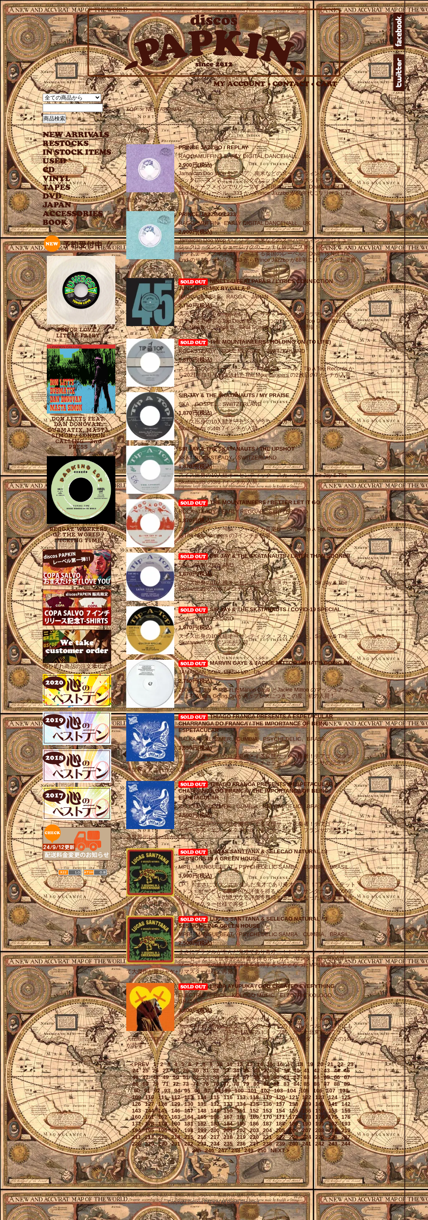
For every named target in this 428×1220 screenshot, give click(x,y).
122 (306, 1097)
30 (196, 1070)
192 (332, 1123)
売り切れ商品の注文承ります (78, 663)
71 (165, 1084)
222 (280, 1137)
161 (149, 1117)
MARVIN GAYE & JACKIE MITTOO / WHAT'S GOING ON (281, 663)
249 (248, 1150)
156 (306, 1111)
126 (136, 1104)
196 (162, 1130)
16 (280, 1064)
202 (241, 1130)
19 (310, 1064)
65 (327, 1077)
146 (176, 1111)
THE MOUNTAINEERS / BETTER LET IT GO (265, 502)
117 (241, 1097)
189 (293, 1123)
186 (254, 1123)
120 (280, 1097)
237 (254, 1144)
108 (344, 1090)
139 (306, 1104)
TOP (132, 109)
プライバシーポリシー (290, 1195)
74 (196, 1084)
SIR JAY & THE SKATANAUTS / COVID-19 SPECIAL (275, 609)
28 (175, 1070)
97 (207, 1090)
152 (254, 1111)
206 (293, 1130)
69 (145, 1084)
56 (236, 1077)
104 (291, 1090)
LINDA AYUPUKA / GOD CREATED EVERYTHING (272, 986)
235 (228, 1144)
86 (316, 1084)
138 (293, 1104)
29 (186, 1070)
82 (276, 1084)
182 (201, 1123)
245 (196, 1150)
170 (267, 1117)
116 (228, 1097)
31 (206, 1070)
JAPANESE (71, 205)
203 (254, 1130)
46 (135, 1077)
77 (226, 1084)
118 (254, 1097)
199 (201, 1130)
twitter (398, 72)
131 (201, 1104)
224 (306, 1137)
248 (235, 1150)
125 (346, 1097)
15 (270, 1064)
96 (197, 1090)
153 (267, 1111)
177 (136, 1123)
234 (214, 1144)
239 (280, 1144)
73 (186, 1084)
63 (306, 1077)
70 (155, 1084)
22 (340, 1064)
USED (71, 161)
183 (214, 1123)
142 (346, 1104)
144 (149, 1111)
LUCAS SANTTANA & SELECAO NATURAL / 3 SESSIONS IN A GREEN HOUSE (252, 855)
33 (226, 1070)
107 (331, 1090)
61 (286, 1077)
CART (326, 84)
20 (320, 1064)
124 (332, 1097)
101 (252, 1090)
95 (187, 1090)
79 (246, 1084)
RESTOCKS (71, 143)
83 (286, 1084)
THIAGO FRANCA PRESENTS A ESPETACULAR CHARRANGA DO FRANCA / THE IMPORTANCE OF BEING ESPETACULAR (255, 723)
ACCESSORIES (73, 214)
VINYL (57, 179)
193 (346, 1123)
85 (306, 1084)
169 (254, 1117)
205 (280, 1130)
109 (136, 1097)
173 (306, 1117)
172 (293, 1117)
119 (267, 1097)
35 (246, 1070)
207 (306, 1130)
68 (135, 1084)
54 (216, 1077)
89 (347, 1084)
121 (293, 1097)
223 (293, 1137)
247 (222, 1150)
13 (249, 1064)
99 (227, 1090)
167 (228, 1117)
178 (149, 1123)
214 (176, 1137)
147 (189, 1111)
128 (162, 1104)
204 (267, 1130)
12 (239, 1064)
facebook (398, 31)
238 (267, 1144)
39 (286, 1070)
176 (346, 1117)
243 (332, 1144)
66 (337, 1077)
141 (332, 1104)
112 (176, 1097)
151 (241, 1111)
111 (162, 1097)
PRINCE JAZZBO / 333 (207, 214)
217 (214, 1137)
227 (346, 1137)
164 (189, 1117)
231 (176, 1144)
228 (136, 1144)
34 (236, 1070)
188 (280, 1123)
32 (216, 1070)
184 (228, 1123)
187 (267, 1123)
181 (189, 1123)
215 (189, 1137)
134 (241, 1104)
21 (330, 1064)
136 (267, 1104)
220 (254, 1137)
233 (201, 1144)
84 (296, 1084)
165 (201, 1117)
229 (149, 1144)
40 (296, 1070)
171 (280, 1117)
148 (201, 1111)
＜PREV (139, 1064)
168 (241, 1117)
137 (280, 1104)
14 (259, 1064)
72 (175, 1084)
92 (157, 1090)
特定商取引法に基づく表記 (142, 1195)
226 (332, 1137)
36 (256, 1070)
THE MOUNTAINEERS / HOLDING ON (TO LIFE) (270, 342)
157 (319, 1111)
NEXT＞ (280, 1150)
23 (350, 1064)
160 (136, 1117)
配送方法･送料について (240, 1195)
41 (306, 1070)
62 (296, 1077)
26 (155, 1070)
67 (347, 1077)
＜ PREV (141, 131)
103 (278, 1090)
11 (229, 1064)
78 (236, 1084)
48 (155, 1077)
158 (332, 1111)
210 (346, 1130)
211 (136, 1137)
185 (241, 1123)
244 (346, 1144)
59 (266, 1077)
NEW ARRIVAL (76, 135)
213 (162, 1137)
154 (280, 1111)
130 (189, 1104)
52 (196, 1077)
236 (241, 1144)
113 (189, 1097)
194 (136, 1130)
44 (337, 1070)
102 (265, 1090)
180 (176, 1123)
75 (206, 1084)
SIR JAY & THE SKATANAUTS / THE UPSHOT (236, 449)
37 (266, 1070)
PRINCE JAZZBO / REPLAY (213, 147)
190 (306, 1123)
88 (337, 1084)
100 (239, 1090)
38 (276, 1070)
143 (136, 1111)
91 (147, 1090)
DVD (52, 196)
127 (149, 1104)
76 (216, 1084)
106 (317, 1090)
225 (319, 1137)
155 (293, 1111)
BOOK (56, 222)
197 (176, 1130)
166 (214, 1117)
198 (189, 1130)
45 (347, 1070)
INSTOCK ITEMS (77, 152)
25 (145, 1070)
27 (165, 1070)
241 (306, 1144)
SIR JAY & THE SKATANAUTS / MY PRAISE (233, 395)
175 (332, 1117)
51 (186, 1077)
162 (162, 1117)
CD (49, 170)
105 (304, 1090)
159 (346, 1111)
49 (165, 1077)
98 (217, 1090)
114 (201, 1097)
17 (290, 1064)
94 (177, 1090)
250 (262, 1150)
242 (319, 1144)
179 (162, 1123)
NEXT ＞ (347, 131)
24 (135, 1070)
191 (319, 1123)
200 (214, 1130)
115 (214, 1097)
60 (276, 1077)
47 (145, 1077)
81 (266, 1084)
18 (300, 1064)
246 (209, 1150)
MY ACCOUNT (242, 84)
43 (327, 1070)
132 (214, 1104)
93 (167, 1090)
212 (149, 1137)
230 (162, 1144)
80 (256, 1084)
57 (246, 1077)
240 (293, 1144)
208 (319, 1130)
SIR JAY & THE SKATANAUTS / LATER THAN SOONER (280, 556)
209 (332, 1130)
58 (256, 1077)
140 (319, 1104)
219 (241, 1137)
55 (226, 1077)
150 (228, 1111)
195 (149, 1130)
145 (162, 1111)
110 (149, 1097)
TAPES (57, 187)
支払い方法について (193, 1195)
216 (201, 1137)
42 (316, 1070)
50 (175, 1077)
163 (176, 1117)
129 (176, 1104)
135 (254, 1104)
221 (267, 1137)
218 (228, 1137)
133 (228, 1104)
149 (214, 1111)
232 (189, 1144)
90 (137, 1090)
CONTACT (293, 84)
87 (327, 1084)
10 (219, 1064)
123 (319, 1097)
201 (228, 1130)
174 (319, 1117)
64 (316, 1077)
